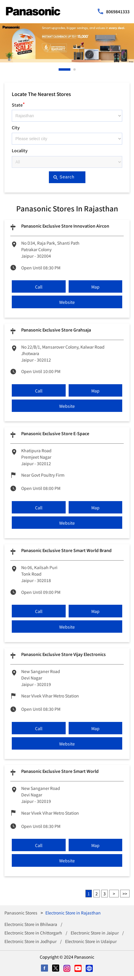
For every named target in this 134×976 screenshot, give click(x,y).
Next (114, 893)
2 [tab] (74, 69)
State (18, 104)
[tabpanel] (67, 42)
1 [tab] (60, 69)
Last (125, 893)
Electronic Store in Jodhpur (30, 941)
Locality (20, 150)
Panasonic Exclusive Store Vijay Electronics (63, 654)
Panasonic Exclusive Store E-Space (55, 433)
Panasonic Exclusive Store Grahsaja (56, 330)
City (16, 127)
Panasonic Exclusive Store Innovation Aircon (65, 226)
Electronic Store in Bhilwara (30, 924)
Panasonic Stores (21, 913)
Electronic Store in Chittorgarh (33, 932)
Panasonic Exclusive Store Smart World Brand (66, 550)
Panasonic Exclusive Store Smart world (60, 771)
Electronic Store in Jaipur (95, 932)
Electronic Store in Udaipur (91, 941)
